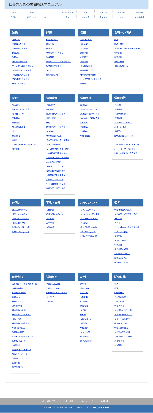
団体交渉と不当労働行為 (56, 293)
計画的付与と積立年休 (55, 114)
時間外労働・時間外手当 (56, 127)
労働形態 (139, 13)
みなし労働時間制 (54, 163)
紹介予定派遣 (120, 127)
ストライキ (51, 298)
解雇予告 (50, 45)
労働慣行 (84, 127)
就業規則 (84, 106)
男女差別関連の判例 (89, 228)
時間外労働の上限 (54, 136)
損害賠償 (118, 53)
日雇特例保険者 (19, 341)
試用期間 (84, 58)
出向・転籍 (119, 62)
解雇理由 (50, 49)
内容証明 (84, 284)
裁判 (121, 18)
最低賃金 (16, 123)
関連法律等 (139, 18)
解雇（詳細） (52, 40)
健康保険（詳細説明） (21, 315)
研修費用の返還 (87, 71)
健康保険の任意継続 (20, 324)
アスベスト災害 (121, 232)
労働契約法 (119, 302)
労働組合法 (119, 293)
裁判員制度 (85, 337)
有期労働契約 (120, 114)
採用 (50, 13)
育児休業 (50, 219)
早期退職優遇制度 (19, 62)
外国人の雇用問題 (19, 210)
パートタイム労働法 (123, 337)
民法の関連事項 (19, 84)
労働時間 (103, 13)
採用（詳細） (86, 40)
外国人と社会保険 (19, 215)
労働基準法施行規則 (123, 311)
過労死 (117, 224)
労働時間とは (52, 106)
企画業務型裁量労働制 (55, 176)
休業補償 (16, 136)
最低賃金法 (119, 341)
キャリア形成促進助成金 (90, 80)
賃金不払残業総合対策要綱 (57, 141)
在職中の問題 (67, 13)
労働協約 (50, 302)
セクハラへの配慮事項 (89, 215)
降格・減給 (119, 45)
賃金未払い (17, 106)
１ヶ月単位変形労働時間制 (57, 149)
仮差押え (84, 311)
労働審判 (84, 328)
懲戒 (116, 40)
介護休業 (50, 228)
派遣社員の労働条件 (123, 123)
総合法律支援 (86, 341)
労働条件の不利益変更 (89, 119)
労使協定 (84, 132)
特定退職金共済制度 (20, 80)
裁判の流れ (85, 289)
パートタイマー (121, 141)
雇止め (49, 71)
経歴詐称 (84, 53)
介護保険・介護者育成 (21, 350)
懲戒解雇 (50, 58)
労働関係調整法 (121, 298)
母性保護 (50, 210)
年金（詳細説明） (19, 328)
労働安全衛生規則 (122, 333)
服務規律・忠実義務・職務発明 (127, 49)
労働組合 (103, 18)
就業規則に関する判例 (89, 114)
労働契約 (84, 123)
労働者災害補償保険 (123, 210)
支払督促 (84, 324)
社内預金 (16, 149)
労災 (68, 18)
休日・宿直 (51, 119)
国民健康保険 (18, 368)
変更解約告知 (52, 75)
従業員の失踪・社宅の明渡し (58, 62)
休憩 (48, 123)
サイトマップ (87, 402)
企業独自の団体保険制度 (22, 337)
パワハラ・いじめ (88, 232)
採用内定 (84, 45)
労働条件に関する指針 (21, 228)
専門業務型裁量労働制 (55, 171)
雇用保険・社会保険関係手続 (24, 284)
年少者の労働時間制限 (55, 184)
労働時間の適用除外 (54, 180)
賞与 (14, 132)
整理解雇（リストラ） (55, 53)
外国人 (14, 18)
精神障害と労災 (121, 259)
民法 (116, 289)
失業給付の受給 (19, 293)
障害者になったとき (20, 359)
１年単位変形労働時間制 (56, 154)
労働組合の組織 (53, 289)
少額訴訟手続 (86, 319)
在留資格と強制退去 (20, 219)
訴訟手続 (84, 293)
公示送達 (84, 302)
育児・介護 (32, 18)
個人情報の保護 (87, 66)
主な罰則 (118, 346)
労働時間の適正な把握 (55, 189)
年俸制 (15, 141)
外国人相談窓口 (19, 224)
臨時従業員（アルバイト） (125, 136)
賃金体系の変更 (19, 127)
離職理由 (16, 298)
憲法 (116, 284)
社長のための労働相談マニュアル (38, 4)
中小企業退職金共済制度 (22, 66)
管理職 (83, 84)
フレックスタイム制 (54, 167)
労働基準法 (119, 306)
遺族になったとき (19, 355)
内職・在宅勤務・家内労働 (125, 154)
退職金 (15, 58)
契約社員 (118, 110)
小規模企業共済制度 (20, 75)
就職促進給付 (18, 302)
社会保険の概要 (19, 311)
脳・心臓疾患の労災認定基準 (126, 228)
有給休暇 (50, 110)
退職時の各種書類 (19, 45)
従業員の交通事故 (54, 66)
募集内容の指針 (121, 324)
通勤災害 (118, 219)
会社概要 (69, 402)
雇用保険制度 (18, 289)
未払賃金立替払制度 (20, 110)
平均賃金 (16, 119)
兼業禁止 (84, 62)
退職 (14, 13)
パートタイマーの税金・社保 (126, 145)
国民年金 (16, 363)
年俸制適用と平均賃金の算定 (24, 145)
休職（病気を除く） (123, 66)
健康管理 (118, 237)
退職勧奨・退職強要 (20, 49)
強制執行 (84, 298)
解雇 (32, 13)
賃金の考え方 (18, 114)
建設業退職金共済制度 (21, 71)
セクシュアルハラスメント (91, 210)
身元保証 (84, 49)
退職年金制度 (18, 333)
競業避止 (16, 53)
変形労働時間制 (53, 145)
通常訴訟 (84, 306)
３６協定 (50, 132)
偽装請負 (118, 132)
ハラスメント (49, 18)
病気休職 (118, 245)
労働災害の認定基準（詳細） (126, 215)
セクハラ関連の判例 (89, 219)
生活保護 (16, 346)
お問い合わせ (106, 402)
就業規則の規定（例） (89, 110)
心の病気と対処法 (122, 254)
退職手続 (16, 40)
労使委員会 (85, 136)
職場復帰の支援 (121, 263)
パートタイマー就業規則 (124, 149)
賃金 (85, 13)
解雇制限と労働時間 (54, 215)
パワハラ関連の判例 (89, 237)
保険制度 (85, 18)
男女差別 (84, 224)
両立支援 (50, 224)
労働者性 (118, 106)
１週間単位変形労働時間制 (57, 158)
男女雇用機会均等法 (123, 315)
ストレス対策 (120, 241)
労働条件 (121, 13)
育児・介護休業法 (122, 319)
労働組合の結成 (53, 284)
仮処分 (83, 315)
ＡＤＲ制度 (85, 333)
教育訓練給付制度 (88, 75)
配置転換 (118, 58)
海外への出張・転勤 (20, 232)
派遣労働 (118, 119)
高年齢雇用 (17, 306)
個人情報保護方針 (49, 402)
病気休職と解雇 (121, 250)
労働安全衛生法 (121, 328)
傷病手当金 (17, 319)
